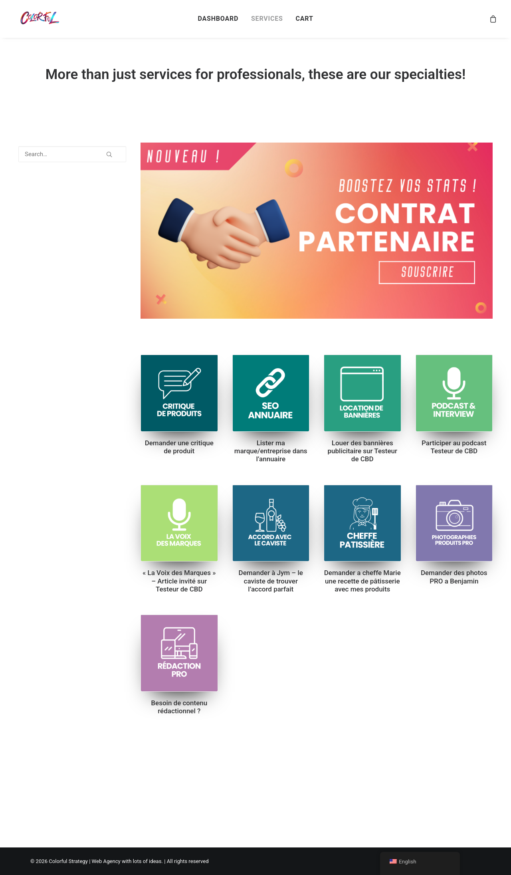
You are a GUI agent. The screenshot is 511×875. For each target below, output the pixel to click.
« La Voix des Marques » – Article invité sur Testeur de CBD (179, 581)
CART (304, 18)
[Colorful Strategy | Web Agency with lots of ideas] (39, 19)
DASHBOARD (218, 18)
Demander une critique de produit (179, 447)
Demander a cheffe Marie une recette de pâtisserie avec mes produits (362, 581)
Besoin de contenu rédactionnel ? (179, 707)
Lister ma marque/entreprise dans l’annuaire (270, 451)
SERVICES (267, 18)
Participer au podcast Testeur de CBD (454, 447)
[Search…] (72, 154)
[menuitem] (218, 19)
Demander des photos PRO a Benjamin (454, 577)
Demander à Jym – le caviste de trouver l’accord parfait (271, 581)
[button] (109, 151)
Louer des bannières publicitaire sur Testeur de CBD (362, 451)
